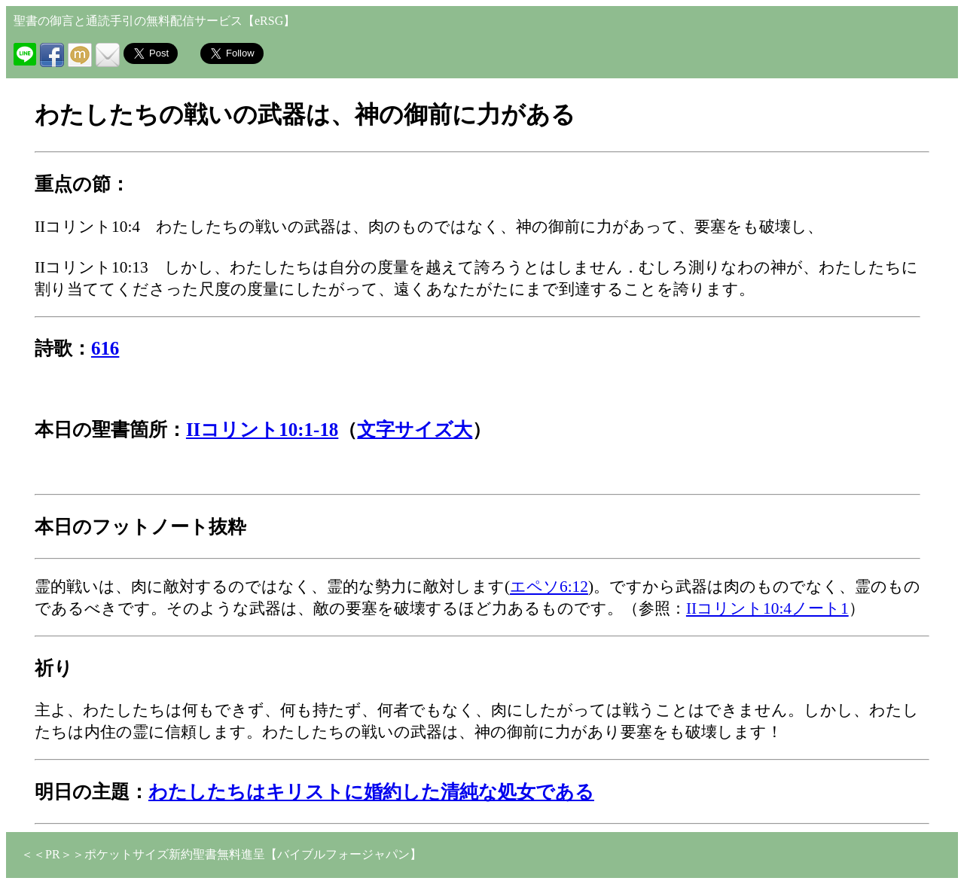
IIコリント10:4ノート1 (767, 608)
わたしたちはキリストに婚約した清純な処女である (371, 792)
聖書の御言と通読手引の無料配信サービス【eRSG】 (154, 20)
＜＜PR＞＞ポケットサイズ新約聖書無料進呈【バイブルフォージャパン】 (221, 854)
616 (105, 348)
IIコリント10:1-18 (262, 429)
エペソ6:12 (549, 587)
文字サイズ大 (414, 429)
